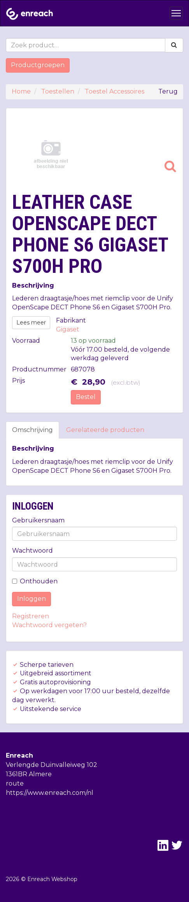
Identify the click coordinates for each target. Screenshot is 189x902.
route (15, 783)
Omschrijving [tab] (32, 430)
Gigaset (67, 329)
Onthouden (35, 581)
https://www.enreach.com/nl (49, 792)
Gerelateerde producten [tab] (105, 430)
